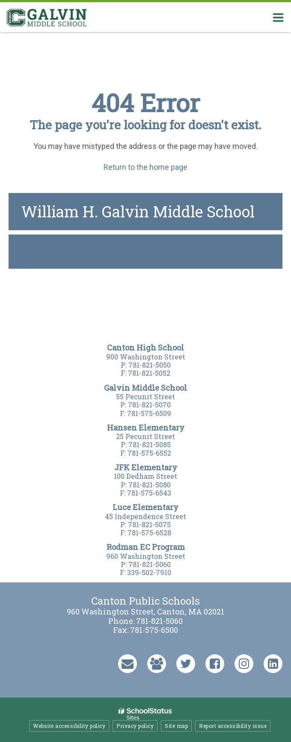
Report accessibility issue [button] (233, 725)
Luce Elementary (145, 507)
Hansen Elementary (145, 427)
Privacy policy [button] (135, 725)
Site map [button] (176, 725)
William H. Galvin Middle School (138, 211)
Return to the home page (145, 167)
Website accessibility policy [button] (69, 725)
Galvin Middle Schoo (144, 388)
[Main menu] (278, 17)
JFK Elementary (145, 467)
